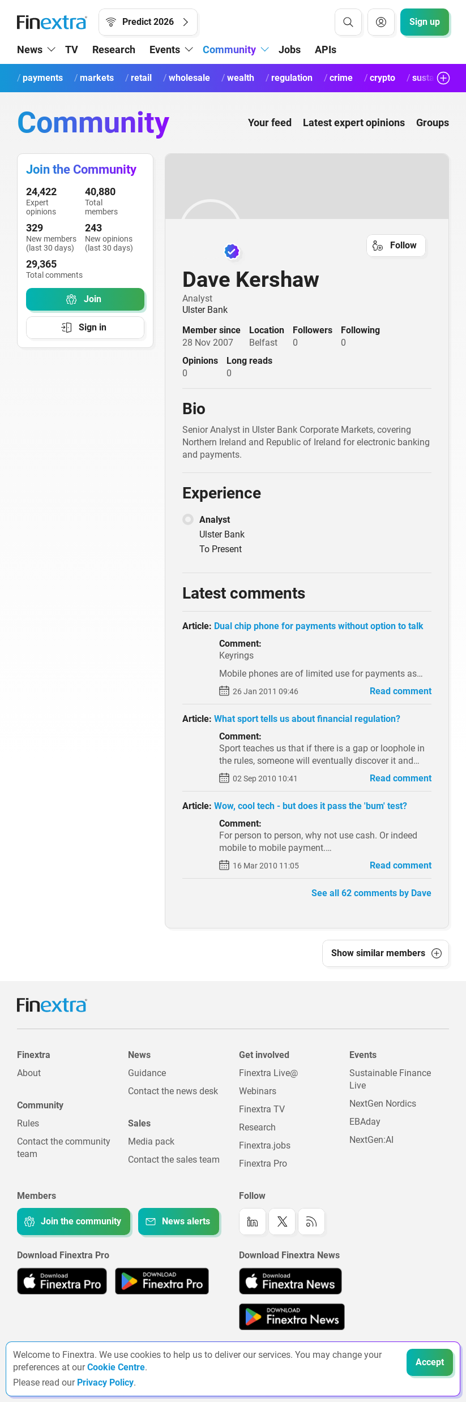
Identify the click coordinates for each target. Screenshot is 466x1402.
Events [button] (164, 49)
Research (113, 49)
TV (71, 49)
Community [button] (229, 49)
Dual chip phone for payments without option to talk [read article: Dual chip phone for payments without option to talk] (319, 626)
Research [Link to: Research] (257, 1127)
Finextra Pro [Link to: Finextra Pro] (263, 1163)
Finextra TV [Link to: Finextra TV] (262, 1109)
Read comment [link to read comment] (400, 691)
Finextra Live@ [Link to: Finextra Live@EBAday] (268, 1073)
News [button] (29, 49)
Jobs (290, 49)
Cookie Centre (116, 1367)
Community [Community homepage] (93, 122)
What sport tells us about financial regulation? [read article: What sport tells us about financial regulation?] (307, 718)
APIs (325, 49)
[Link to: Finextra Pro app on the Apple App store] (62, 1281)
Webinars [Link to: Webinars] (257, 1091)
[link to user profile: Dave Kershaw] (306, 230)
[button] (385, 953)
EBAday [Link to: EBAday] (365, 1121)
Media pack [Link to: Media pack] (151, 1141)
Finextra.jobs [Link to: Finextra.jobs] (264, 1145)
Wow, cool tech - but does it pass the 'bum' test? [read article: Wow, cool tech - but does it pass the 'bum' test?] (310, 806)
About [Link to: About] (29, 1073)
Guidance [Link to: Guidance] (147, 1073)
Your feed (270, 122)
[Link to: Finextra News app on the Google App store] (292, 1316)
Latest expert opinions (354, 122)
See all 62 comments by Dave (371, 893)
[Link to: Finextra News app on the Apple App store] (290, 1281)
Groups (432, 122)
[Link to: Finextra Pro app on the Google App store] (161, 1281)
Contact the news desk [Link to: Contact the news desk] (173, 1091)
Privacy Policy (105, 1382)
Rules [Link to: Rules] (28, 1123)
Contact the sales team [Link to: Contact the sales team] (174, 1159)
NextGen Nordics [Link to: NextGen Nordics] (382, 1103)
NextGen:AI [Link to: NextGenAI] (371, 1139)
